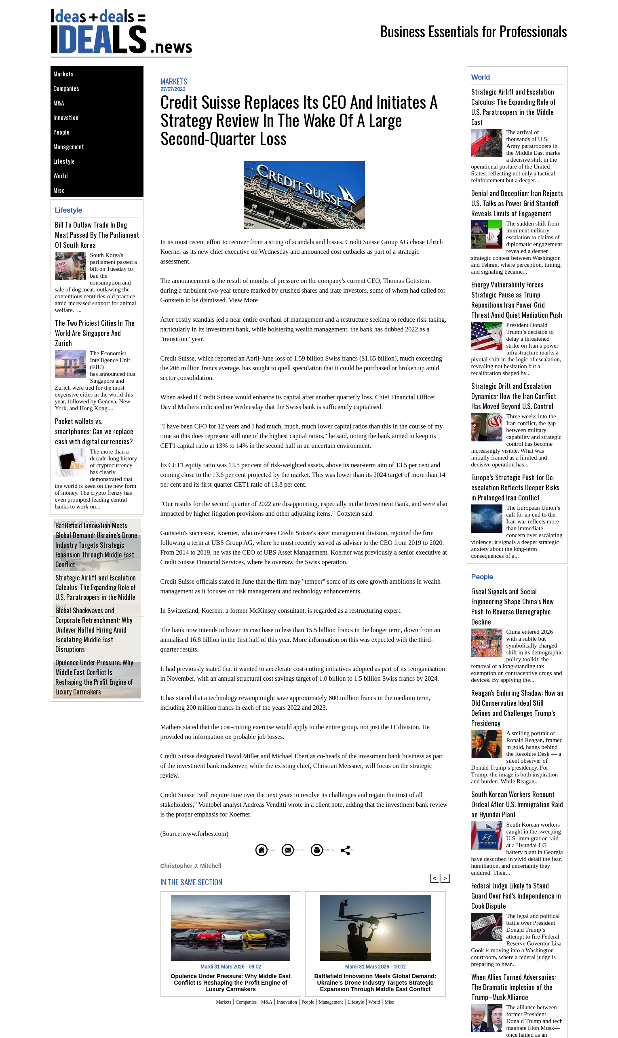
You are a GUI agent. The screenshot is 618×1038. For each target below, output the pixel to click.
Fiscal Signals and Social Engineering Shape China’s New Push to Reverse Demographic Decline (512, 583)
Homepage (226, 849)
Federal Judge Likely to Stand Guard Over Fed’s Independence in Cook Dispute (516, 863)
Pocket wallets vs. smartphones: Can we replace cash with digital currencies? (94, 443)
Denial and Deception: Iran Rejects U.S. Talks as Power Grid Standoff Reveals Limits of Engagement (517, 200)
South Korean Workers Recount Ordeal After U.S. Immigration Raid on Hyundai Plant (517, 775)
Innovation (68, 130)
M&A (60, 112)
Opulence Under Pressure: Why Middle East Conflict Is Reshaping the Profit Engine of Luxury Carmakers (95, 692)
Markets (65, 75)
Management (72, 166)
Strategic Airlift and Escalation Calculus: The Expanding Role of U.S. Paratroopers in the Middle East (93, 607)
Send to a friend (280, 849)
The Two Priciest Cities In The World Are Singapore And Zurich (95, 355)
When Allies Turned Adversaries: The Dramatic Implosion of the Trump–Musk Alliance (513, 951)
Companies (69, 94)
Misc (61, 221)
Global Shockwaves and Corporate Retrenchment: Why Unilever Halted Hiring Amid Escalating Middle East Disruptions (92, 646)
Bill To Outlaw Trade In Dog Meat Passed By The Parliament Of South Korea (97, 267)
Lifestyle (66, 184)
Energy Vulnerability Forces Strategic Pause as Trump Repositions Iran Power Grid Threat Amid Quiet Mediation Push (516, 293)
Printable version (344, 849)
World (62, 203)
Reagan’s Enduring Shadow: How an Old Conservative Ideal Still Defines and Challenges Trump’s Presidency (517, 682)
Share (392, 849)
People (63, 148)
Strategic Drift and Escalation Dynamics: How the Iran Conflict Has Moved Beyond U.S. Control (513, 386)
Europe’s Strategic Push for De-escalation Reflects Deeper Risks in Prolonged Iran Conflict (515, 474)
